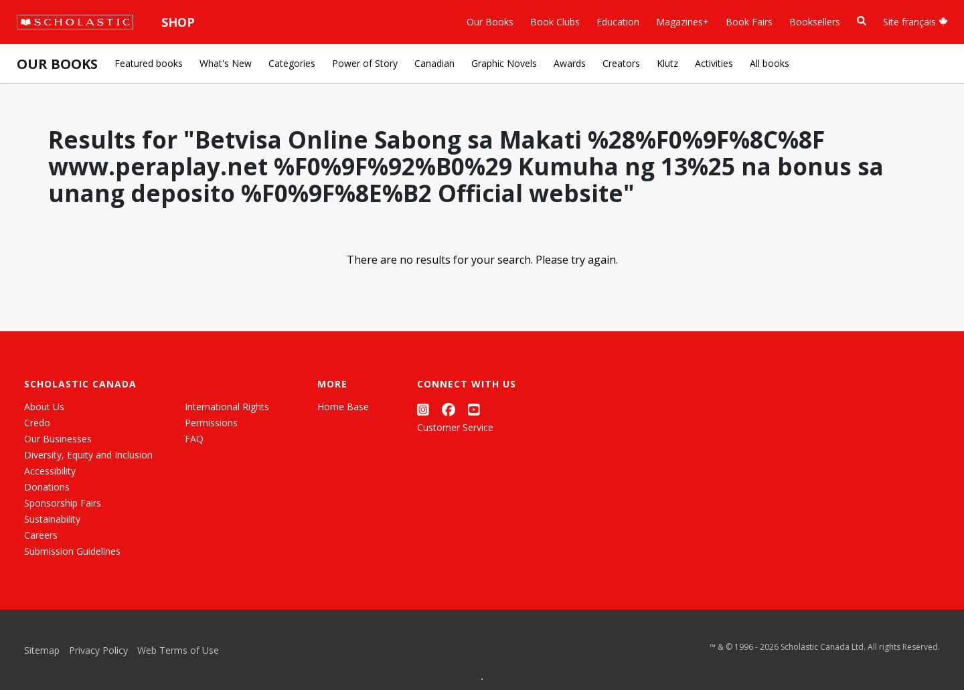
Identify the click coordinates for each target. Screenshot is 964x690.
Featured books (148, 63)
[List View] (277, 664)
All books (769, 63)
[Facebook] (448, 409)
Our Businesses (58, 438)
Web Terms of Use (178, 650)
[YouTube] (474, 409)
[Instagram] (423, 409)
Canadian (434, 63)
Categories (291, 63)
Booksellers (814, 21)
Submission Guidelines (72, 551)
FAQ (194, 438)
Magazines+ (682, 21)
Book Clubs (555, 21)
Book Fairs (749, 21)
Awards (570, 63)
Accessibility (50, 470)
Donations (47, 487)
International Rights (227, 406)
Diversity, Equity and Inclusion (88, 454)
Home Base (343, 406)
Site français (915, 21)
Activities (714, 63)
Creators (621, 63)
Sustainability (52, 519)
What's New (225, 63)
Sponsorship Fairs (62, 503)
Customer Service (455, 427)
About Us (44, 406)
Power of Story (365, 63)
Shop (178, 22)
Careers (41, 535)
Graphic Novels (504, 63)
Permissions (211, 422)
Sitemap (42, 650)
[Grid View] (253, 664)
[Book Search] (861, 21)
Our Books (490, 21)
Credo (37, 422)
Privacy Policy (98, 650)
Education (617, 21)
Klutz (667, 63)
